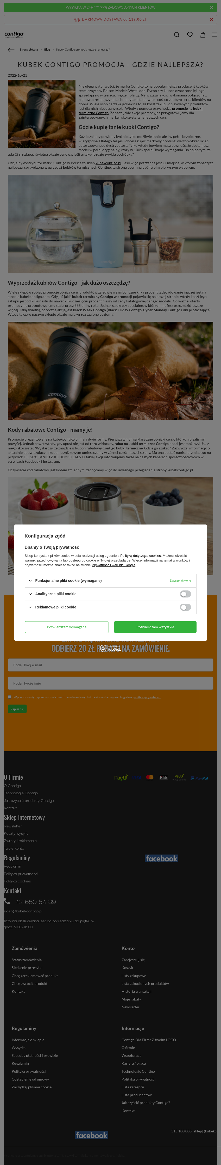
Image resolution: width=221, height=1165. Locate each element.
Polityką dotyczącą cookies (140, 555)
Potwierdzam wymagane (66, 627)
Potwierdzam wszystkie (155, 627)
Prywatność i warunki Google (113, 565)
